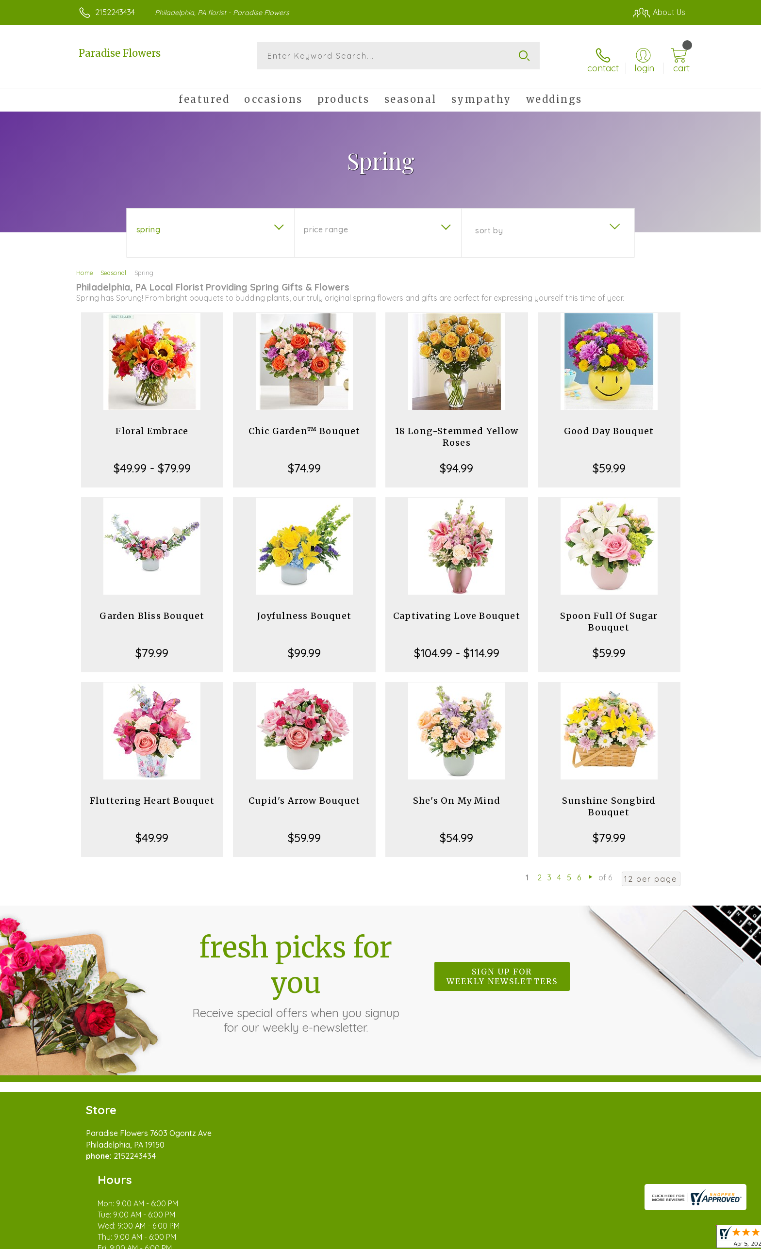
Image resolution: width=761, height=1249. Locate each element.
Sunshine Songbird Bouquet (609, 799)
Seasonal (113, 266)
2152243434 (115, 12)
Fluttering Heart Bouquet (152, 793)
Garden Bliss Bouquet (151, 609)
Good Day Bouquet (609, 424)
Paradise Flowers (120, 53)
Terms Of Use (473, 1238)
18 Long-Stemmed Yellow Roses (456, 430)
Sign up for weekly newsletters (502, 970)
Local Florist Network (599, 1238)
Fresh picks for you (295, 975)
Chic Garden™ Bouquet (304, 424)
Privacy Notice (530, 1238)
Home (84, 266)
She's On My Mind (456, 793)
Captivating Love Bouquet (456, 609)
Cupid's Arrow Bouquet (304, 793)
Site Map (659, 1238)
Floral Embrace (152, 424)
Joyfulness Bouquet (304, 609)
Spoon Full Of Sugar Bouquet (609, 614)
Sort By (489, 223)
